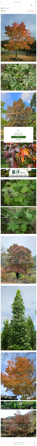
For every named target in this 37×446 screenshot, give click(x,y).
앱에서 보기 (18, 137)
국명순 (32, 11)
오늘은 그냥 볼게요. (18, 139)
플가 (19, 2)
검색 (31, 5)
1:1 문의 (14, 442)
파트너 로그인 (22, 442)
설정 (35, 5)
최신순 (35, 11)
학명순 (30, 11)
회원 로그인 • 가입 (18, 442)
